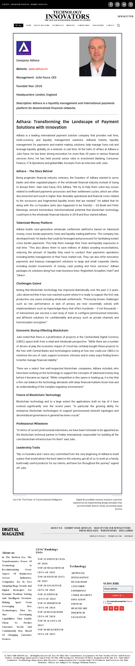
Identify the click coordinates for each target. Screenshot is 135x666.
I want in (118, 595)
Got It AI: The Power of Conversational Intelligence (37, 499)
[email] (118, 589)
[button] (118, 25)
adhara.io (41, 69)
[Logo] (67, 16)
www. (32, 69)
